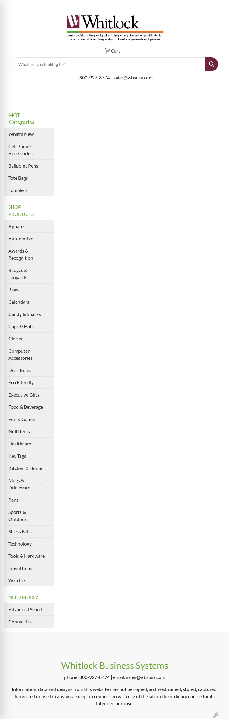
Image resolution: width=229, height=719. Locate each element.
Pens (13, 500)
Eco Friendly (21, 382)
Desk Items (19, 370)
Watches (17, 580)
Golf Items (19, 431)
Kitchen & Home (25, 468)
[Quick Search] (108, 64)
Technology (20, 543)
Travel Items (20, 568)
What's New (21, 134)
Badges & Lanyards (17, 273)
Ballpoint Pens (23, 165)
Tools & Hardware (26, 556)
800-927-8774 (94, 77)
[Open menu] (217, 95)
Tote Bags (18, 178)
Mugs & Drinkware (19, 483)
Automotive (20, 238)
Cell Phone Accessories (20, 149)
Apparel (16, 226)
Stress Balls (20, 531)
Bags (13, 289)
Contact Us (20, 621)
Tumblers (17, 190)
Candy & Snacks (24, 314)
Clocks (15, 338)
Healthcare (19, 443)
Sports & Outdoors (18, 515)
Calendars (18, 302)
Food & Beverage (25, 407)
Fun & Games (22, 419)
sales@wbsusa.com (133, 77)
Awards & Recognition (20, 254)
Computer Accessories (20, 354)
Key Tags (17, 456)
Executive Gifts (23, 394)
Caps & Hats (21, 326)
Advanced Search (26, 609)
